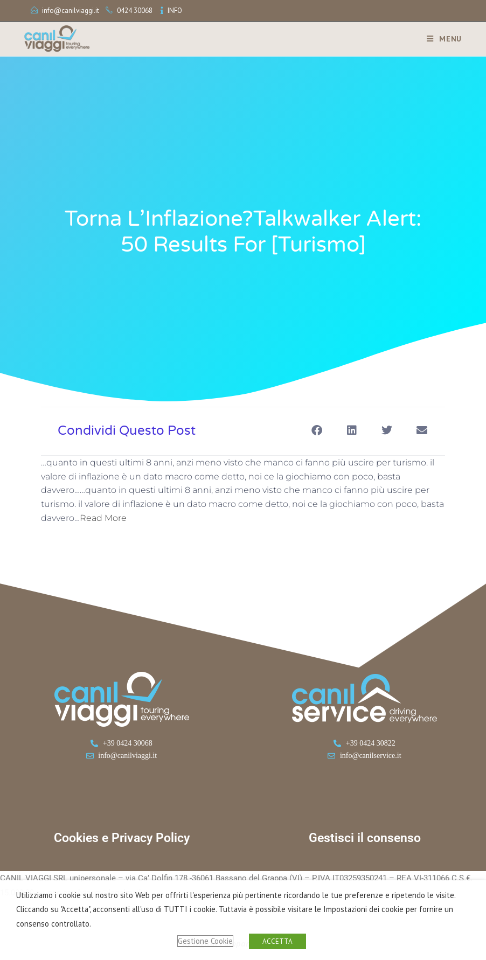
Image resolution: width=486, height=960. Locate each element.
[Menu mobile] (440, 39)
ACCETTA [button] (277, 941)
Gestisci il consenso (365, 838)
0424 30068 (134, 10)
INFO (175, 10)
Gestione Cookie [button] (205, 941)
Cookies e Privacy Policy (122, 838)
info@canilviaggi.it (70, 10)
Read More (103, 518)
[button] (316, 430)
